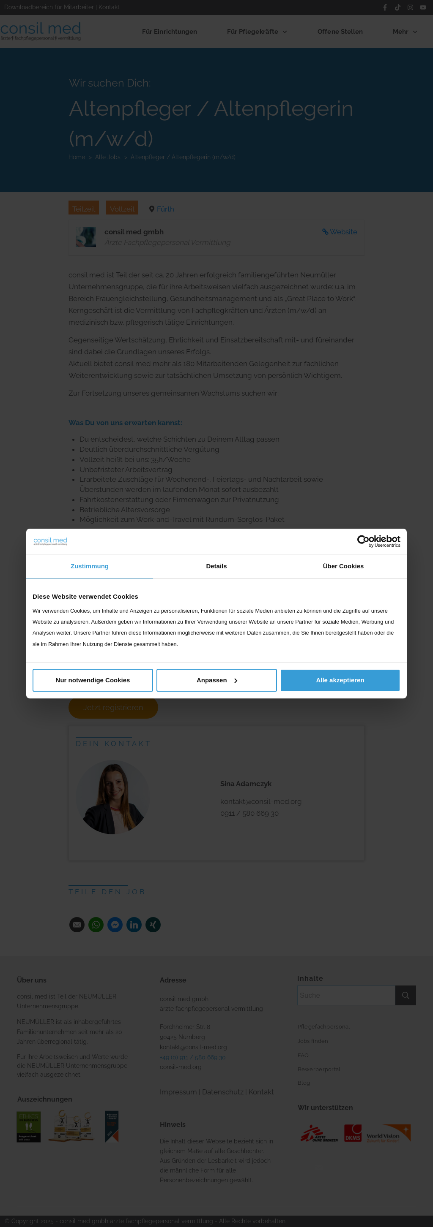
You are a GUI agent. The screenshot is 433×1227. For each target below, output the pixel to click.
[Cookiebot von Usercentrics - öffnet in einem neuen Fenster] (363, 541)
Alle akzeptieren (340, 680)
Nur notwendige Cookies (93, 680)
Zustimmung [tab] (90, 566)
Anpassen (217, 680)
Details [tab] (216, 566)
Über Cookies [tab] (343, 566)
